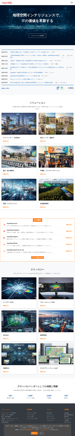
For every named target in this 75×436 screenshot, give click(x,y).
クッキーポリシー (44, 429)
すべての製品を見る (37, 257)
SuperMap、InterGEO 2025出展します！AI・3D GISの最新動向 (26, 72)
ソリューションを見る (37, 35)
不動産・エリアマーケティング (9, 418)
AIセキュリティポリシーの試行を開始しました (22, 79)
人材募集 (66, 420)
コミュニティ (50, 420)
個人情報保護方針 (69, 415)
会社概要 (66, 413)
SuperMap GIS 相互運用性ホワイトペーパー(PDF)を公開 (25, 76)
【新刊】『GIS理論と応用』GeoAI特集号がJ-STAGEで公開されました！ (29, 60)
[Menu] (72, 2)
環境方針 (66, 416)
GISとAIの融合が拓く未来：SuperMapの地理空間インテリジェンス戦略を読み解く (32, 82)
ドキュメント (50, 415)
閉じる (41, 433)
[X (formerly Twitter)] (73, 88)
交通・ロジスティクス (7, 420)
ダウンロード (50, 416)
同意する (34, 433)
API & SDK (49, 413)
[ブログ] (69, 88)
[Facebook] (71, 88)
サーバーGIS (30, 415)
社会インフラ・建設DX (7, 415)
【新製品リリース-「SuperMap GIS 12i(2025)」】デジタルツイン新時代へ (29, 64)
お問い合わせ (67, 422)
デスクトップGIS (31, 413)
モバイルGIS (30, 416)
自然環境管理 (4, 422)
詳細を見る (6, 141)
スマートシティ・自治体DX (8, 413)
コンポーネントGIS (32, 418)
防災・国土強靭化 (6, 416)
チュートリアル (51, 418)
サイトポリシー (68, 418)
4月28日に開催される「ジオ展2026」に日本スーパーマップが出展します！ (30, 52)
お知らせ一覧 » (5, 88)
